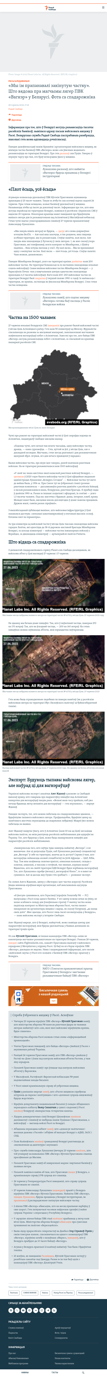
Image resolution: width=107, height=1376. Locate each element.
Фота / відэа (60, 1333)
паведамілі (54, 325)
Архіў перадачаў (63, 1328)
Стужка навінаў (16, 1328)
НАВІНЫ (25, 1373)
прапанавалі (20, 1200)
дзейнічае (77, 261)
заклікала (75, 1116)
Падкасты (13, 1333)
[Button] (15, 115)
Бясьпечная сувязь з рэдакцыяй (69, 1353)
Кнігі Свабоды (15, 1338)
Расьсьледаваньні (19, 81)
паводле (12, 943)
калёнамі (58, 1218)
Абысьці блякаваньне (18, 1358)
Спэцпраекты (61, 1338)
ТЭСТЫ (55, 1373)
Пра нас (12, 1353)
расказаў (65, 153)
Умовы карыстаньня (64, 1363)
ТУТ (54, 1001)
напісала (80, 1150)
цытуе (61, 231)
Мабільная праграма (18, 1363)
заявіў (46, 1092)
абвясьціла (65, 1222)
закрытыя (40, 278)
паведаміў (72, 1238)
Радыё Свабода (15, 109)
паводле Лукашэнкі (24, 1197)
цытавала (19, 476)
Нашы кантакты (62, 1358)
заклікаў (19, 1111)
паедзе (71, 1172)
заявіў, (50, 1129)
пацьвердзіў (58, 1190)
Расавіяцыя (48, 1256)
